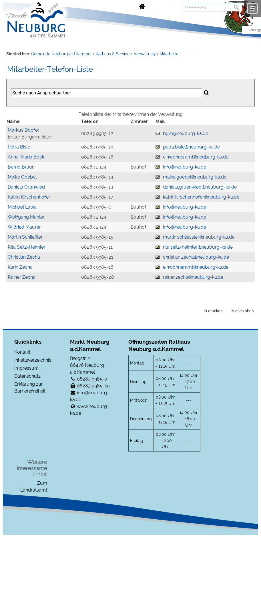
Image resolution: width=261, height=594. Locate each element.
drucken (215, 310)
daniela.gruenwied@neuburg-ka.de (200, 187)
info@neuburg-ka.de (184, 167)
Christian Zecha (24, 257)
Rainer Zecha (21, 277)
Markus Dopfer (23, 130)
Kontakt (22, 352)
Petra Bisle (19, 147)
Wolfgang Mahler (26, 217)
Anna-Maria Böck (26, 157)
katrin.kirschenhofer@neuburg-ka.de (201, 197)
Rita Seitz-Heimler (26, 247)
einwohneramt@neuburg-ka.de (195, 157)
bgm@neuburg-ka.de (185, 133)
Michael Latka (22, 207)
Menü (252, 8)
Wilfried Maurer (24, 227)
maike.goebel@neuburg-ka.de (194, 177)
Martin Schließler (25, 237)
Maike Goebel (22, 177)
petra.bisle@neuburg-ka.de (191, 147)
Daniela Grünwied (26, 187)
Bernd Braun (21, 167)
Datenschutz (27, 376)
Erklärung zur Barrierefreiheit (29, 387)
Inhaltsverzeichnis (32, 360)
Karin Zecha (20, 267)
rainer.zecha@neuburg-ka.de (193, 277)
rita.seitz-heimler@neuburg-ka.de (198, 247)
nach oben (244, 310)
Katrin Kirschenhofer (29, 197)
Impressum (26, 368)
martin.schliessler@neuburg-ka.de (198, 237)
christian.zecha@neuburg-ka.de (196, 257)
